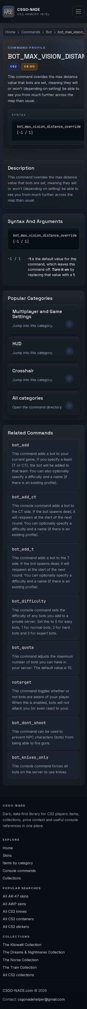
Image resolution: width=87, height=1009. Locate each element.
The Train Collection (20, 967)
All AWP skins (14, 904)
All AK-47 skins (15, 896)
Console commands (19, 870)
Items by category (18, 863)
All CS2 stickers (16, 926)
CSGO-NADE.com (18, 990)
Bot (49, 32)
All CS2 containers (18, 919)
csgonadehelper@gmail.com (41, 999)
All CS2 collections (18, 975)
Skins (7, 855)
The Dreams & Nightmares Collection (34, 952)
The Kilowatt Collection (22, 944)
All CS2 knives (15, 911)
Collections (12, 878)
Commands (30, 32)
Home (10, 32)
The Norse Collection (20, 960)
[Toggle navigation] (78, 11)
